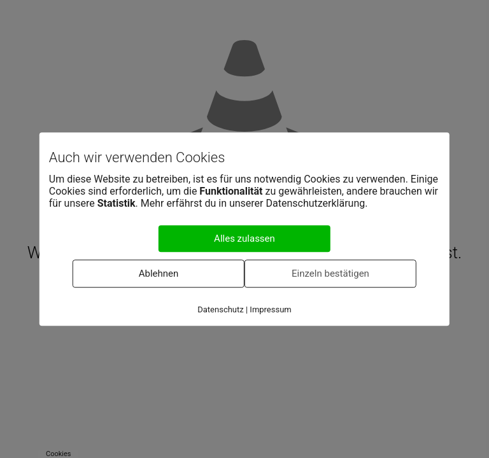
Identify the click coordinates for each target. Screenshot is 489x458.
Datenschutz (220, 309)
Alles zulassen (244, 238)
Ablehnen (159, 273)
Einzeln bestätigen (330, 273)
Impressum (270, 309)
